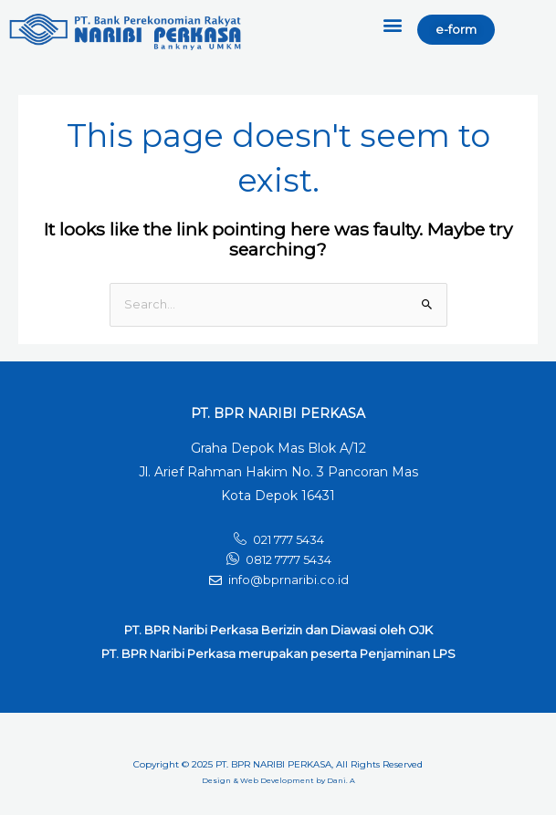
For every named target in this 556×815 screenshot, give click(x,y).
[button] (393, 24)
